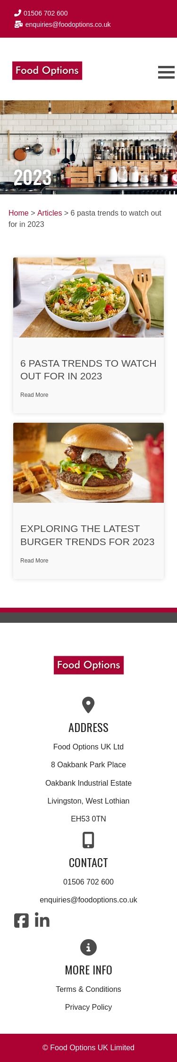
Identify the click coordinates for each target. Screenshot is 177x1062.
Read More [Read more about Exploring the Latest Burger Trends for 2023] (34, 560)
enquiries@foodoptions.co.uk (88, 900)
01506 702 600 (88, 882)
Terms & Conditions (88, 989)
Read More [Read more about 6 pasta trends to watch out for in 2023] (34, 395)
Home (18, 213)
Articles (49, 213)
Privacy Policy (88, 1007)
